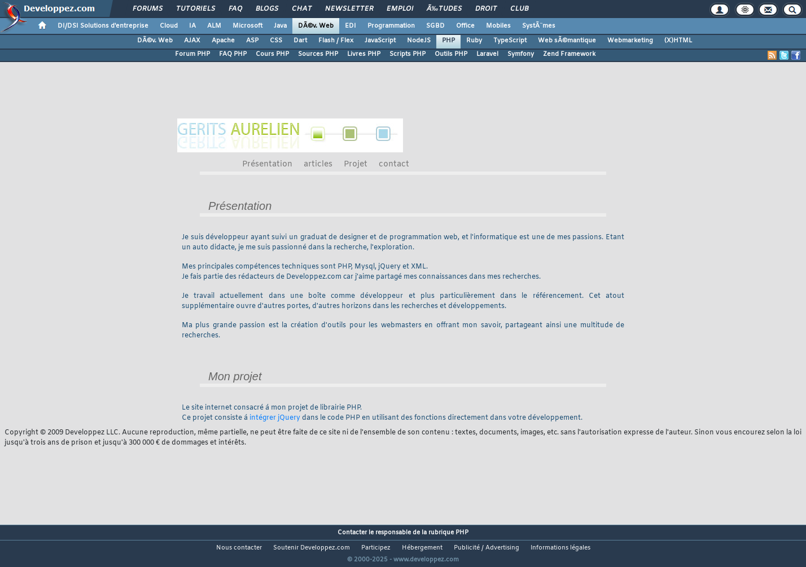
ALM (214, 26)
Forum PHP (192, 54)
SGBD (435, 26)
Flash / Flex (335, 41)
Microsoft (247, 26)
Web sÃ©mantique (567, 41)
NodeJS (419, 41)
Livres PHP (363, 54)
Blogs (267, 9)
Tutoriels (195, 9)
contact (394, 164)
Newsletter (349, 9)
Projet (355, 164)
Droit (486, 9)
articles (318, 164)
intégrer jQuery (274, 418)
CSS (276, 41)
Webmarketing (630, 41)
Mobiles (498, 26)
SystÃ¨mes (538, 26)
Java (280, 26)
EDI (350, 26)
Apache (223, 41)
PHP (448, 41)
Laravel (487, 54)
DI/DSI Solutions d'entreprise (103, 26)
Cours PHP (272, 54)
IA (192, 26)
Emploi (400, 9)
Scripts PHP (407, 54)
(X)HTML (678, 41)
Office (465, 26)
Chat (302, 9)
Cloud (169, 26)
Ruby (474, 41)
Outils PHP (451, 54)
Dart (300, 41)
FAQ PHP (233, 54)
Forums (148, 9)
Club (519, 9)
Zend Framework (569, 54)
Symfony (520, 54)
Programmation (391, 26)
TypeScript (510, 41)
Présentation (267, 164)
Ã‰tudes (444, 9)
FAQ (235, 9)
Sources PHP (318, 54)
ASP (252, 41)
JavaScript (380, 41)
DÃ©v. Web (316, 26)
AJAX (192, 41)
